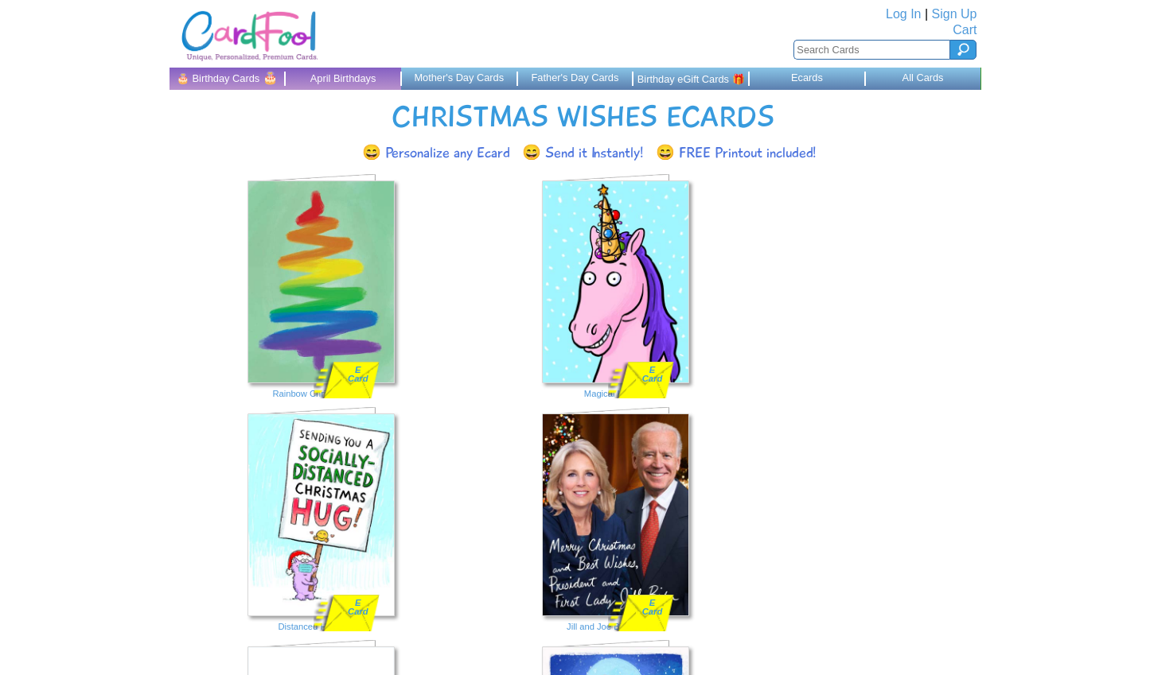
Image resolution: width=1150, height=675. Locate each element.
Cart (965, 30)
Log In (903, 14)
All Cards (923, 77)
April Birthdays (343, 78)
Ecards (807, 77)
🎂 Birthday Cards (227, 77)
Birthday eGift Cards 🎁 (691, 79)
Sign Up (954, 14)
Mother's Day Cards (459, 77)
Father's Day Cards (575, 77)
